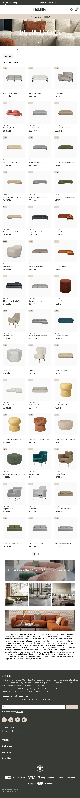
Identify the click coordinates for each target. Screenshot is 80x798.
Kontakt (43, 3)
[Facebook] (4, 719)
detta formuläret (42, 691)
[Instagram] (10, 719)
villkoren (19, 711)
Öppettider (52, 3)
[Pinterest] (17, 719)
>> (46, 554)
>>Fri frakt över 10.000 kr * (39, 17)
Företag (13, 3)
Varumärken (16, 50)
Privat (5, 3)
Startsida (6, 50)
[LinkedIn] (24, 719)
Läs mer (40, 42)
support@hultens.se (13, 731)
